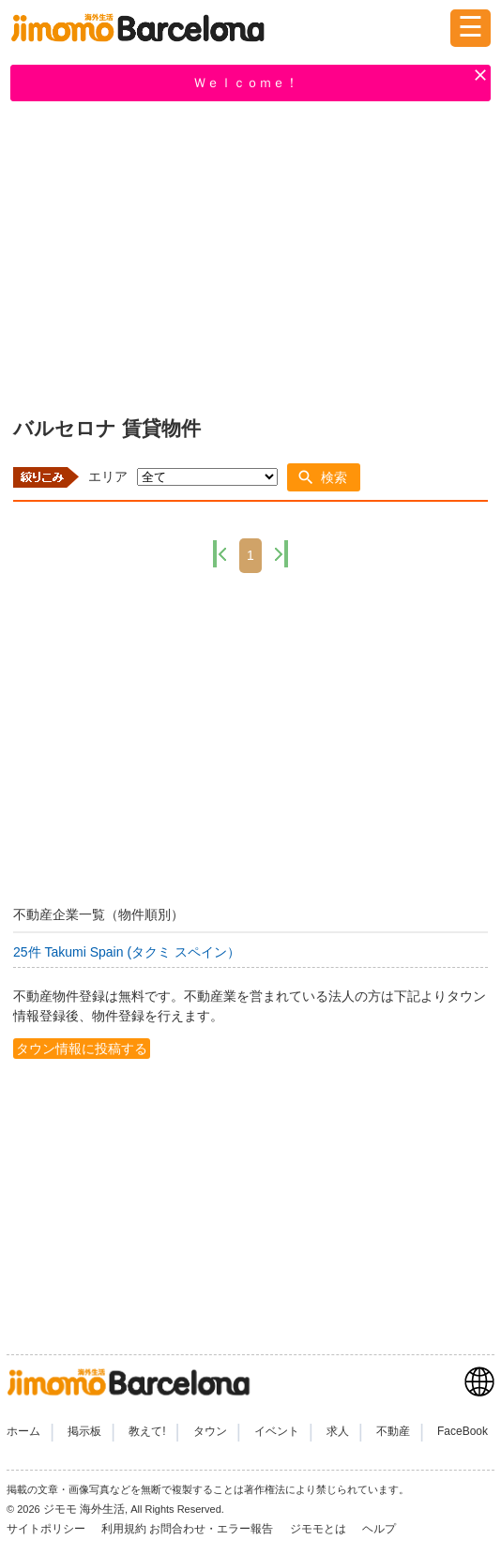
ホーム (23, 1431)
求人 (337, 1431)
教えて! (147, 1431)
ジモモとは (319, 1528)
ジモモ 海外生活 (84, 1509)
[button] (323, 477)
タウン (210, 1431)
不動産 (393, 1431)
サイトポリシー (47, 1528)
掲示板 (84, 1431)
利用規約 (123, 1528)
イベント (276, 1431)
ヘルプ (379, 1528)
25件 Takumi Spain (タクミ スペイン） (126, 951)
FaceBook (462, 1431)
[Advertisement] (250, 255)
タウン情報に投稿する (81, 1048)
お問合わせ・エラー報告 (212, 1528)
